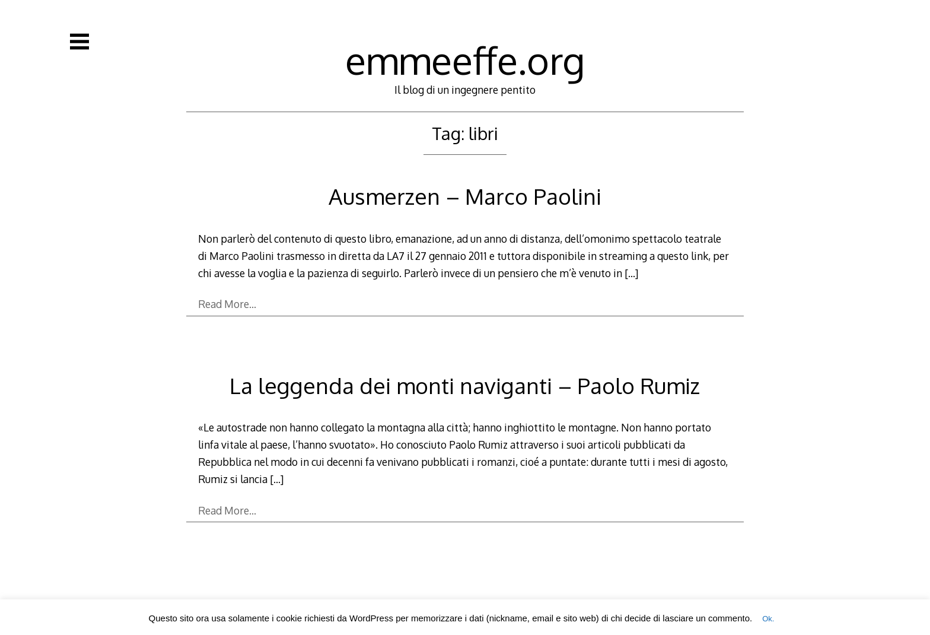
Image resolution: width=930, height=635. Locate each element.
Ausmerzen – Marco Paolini (465, 196)
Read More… (227, 303)
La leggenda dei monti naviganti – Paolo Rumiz (465, 385)
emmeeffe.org (465, 60)
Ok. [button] (768, 618)
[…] (631, 273)
